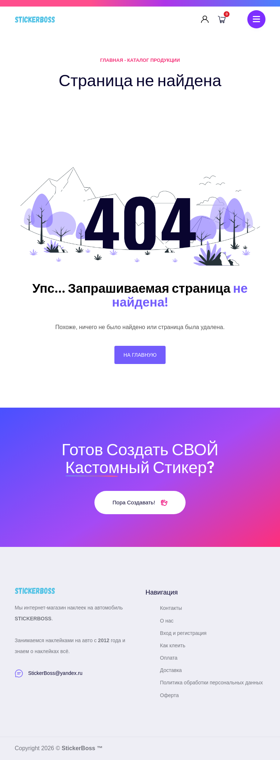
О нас (167, 621)
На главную (140, 355)
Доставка (171, 670)
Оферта (169, 695)
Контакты (171, 608)
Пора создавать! (140, 502)
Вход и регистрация (183, 633)
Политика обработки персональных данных (211, 682)
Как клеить (173, 645)
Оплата (169, 658)
